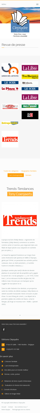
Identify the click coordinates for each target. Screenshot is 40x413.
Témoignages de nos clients (21, 409)
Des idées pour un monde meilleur (16, 370)
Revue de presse (33, 35)
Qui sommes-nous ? (21, 407)
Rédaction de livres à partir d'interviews (17, 381)
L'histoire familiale (11, 361)
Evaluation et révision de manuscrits (17, 385)
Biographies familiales (29, 171)
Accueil (12, 35)
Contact (10, 407)
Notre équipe (6, 409)
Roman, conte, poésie (12, 374)
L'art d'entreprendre (16, 175)
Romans (28, 175)
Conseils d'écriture (10, 389)
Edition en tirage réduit (12, 394)
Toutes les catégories (11, 171)
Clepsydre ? (21, 35)
